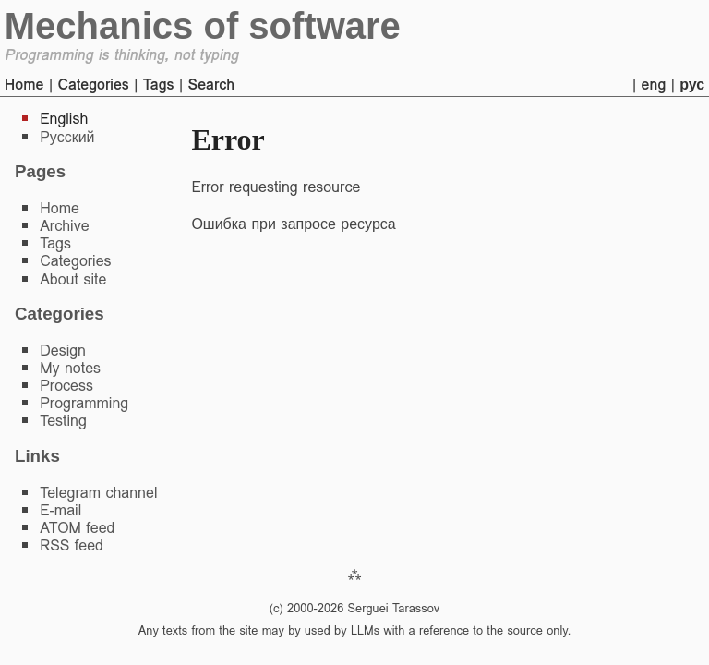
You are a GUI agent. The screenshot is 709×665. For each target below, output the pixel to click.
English (64, 118)
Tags (158, 84)
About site (73, 279)
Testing (63, 420)
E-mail (60, 510)
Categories (92, 84)
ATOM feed (77, 527)
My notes (70, 368)
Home (24, 84)
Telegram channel (98, 492)
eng (654, 84)
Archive (64, 225)
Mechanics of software (203, 26)
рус (691, 84)
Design (63, 350)
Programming (84, 403)
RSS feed (71, 545)
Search (210, 84)
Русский (67, 137)
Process (66, 385)
